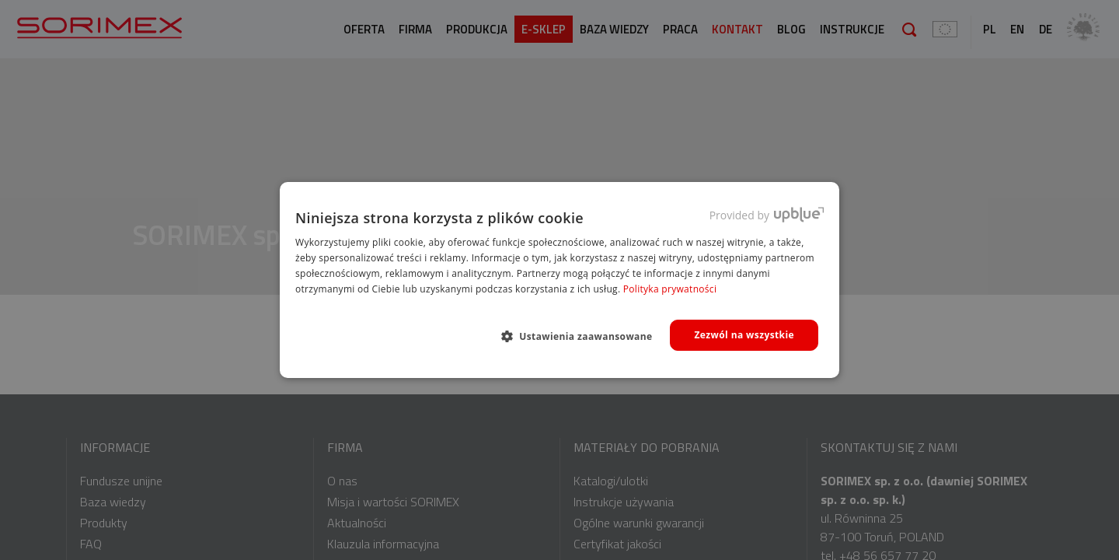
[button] (583, 336)
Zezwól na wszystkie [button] (744, 334)
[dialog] (559, 280)
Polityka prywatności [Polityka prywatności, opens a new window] (669, 289)
